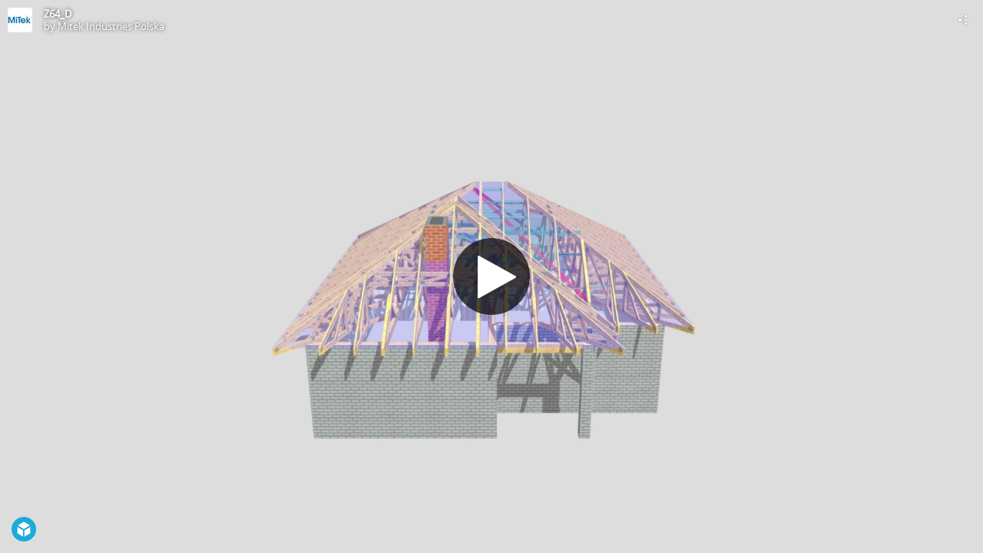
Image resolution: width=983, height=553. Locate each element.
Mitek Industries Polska (111, 26)
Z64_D (57, 14)
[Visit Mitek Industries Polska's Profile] (20, 20)
